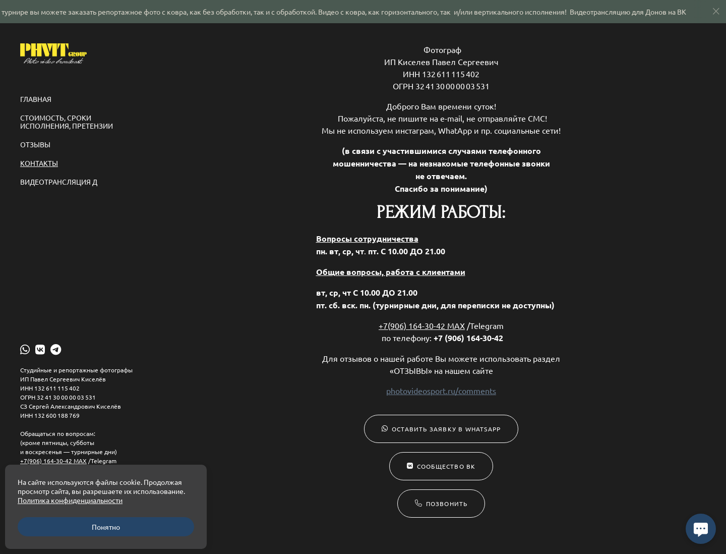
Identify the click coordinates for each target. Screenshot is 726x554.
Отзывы (35, 144)
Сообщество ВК (441, 466)
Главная (35, 98)
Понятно (106, 526)
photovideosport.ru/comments (441, 390)
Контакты (39, 163)
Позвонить (441, 504)
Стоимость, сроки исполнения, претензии (66, 122)
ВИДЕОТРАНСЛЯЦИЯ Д (58, 181)
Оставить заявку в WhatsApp (441, 429)
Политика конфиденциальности (70, 500)
